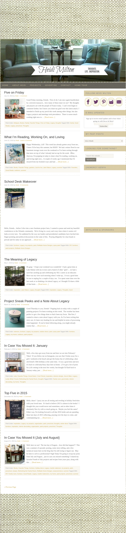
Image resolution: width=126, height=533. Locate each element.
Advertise (51, 85)
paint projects (10, 248)
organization (38, 423)
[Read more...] (50, 117)
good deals (65, 379)
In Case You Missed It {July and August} (32, 437)
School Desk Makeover (20, 181)
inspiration (17, 290)
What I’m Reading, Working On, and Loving (34, 137)
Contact (66, 85)
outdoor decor (44, 331)
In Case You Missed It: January (26, 345)
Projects (35, 85)
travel (71, 290)
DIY (70, 245)
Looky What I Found (12, 379)
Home (5, 85)
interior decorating (24, 426)
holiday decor (39, 468)
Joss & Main (68, 376)
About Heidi (19, 85)
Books (22, 123)
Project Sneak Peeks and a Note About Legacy (36, 301)
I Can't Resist (41, 376)
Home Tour (81, 85)
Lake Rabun (47, 167)
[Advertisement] (63, 19)
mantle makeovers (43, 474)
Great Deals (32, 376)
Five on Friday (14, 92)
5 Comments (24, 185)
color (15, 376)
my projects (29, 245)
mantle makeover (55, 468)
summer (59, 167)
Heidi (16, 96)
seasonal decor (58, 471)
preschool (19, 126)
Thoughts (26, 126)
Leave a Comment (26, 140)
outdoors (17, 170)
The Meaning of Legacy (20, 259)
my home (14, 334)
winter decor (64, 423)
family (72, 123)
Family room (57, 379)
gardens (31, 167)
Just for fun (38, 167)
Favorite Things (35, 123)
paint (34, 245)
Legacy (52, 123)
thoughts (58, 123)
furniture (16, 245)
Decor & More (63, 44)
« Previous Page (10, 487)
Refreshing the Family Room (28, 379)
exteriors (16, 331)
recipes (15, 471)
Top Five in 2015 (15, 393)
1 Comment (23, 96)
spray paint (56, 245)
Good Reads (10, 170)
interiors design (58, 376)
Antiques (16, 123)
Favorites (74, 167)
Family (27, 123)
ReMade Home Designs (44, 245)
